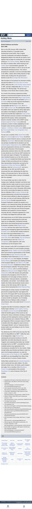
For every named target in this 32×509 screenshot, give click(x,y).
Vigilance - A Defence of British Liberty (12, 128)
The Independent (27, 449)
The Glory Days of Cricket (21, 82)
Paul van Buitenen (25, 237)
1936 (12, 459)
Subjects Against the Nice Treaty (11, 122)
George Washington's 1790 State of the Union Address (4, 459)
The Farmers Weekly (13, 61)
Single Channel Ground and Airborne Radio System (27, 453)
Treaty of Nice (26, 113)
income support (18, 308)
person (3, 41)
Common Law (11, 107)
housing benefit (17, 167)
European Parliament (21, 192)
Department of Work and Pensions (10, 165)
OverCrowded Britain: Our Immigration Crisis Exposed (14, 131)
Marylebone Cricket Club (27, 444)
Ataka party (10, 258)
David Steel (11, 141)
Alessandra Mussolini (7, 264)
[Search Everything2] (16, 35)
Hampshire (27, 361)
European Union (5, 231)
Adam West (19, 440)
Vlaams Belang (5, 260)
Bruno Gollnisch (8, 268)
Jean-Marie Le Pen (20, 262)
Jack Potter (24, 86)
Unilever (3, 65)
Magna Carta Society (24, 97)
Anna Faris (12, 440)
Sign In (28, 35)
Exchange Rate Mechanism (19, 77)
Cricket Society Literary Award (22, 84)
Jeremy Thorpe (19, 136)
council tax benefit (13, 311)
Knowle (20, 361)
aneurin (8, 41)
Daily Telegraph (5, 159)
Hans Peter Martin (6, 237)
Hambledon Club (6, 371)
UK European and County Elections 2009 (4, 444)
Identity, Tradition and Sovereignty (17, 250)
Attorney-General (6, 200)
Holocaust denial (12, 271)
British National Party (23, 287)
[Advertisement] (16, 16)
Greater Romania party (16, 254)
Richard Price (19, 336)
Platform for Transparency (4, 453)
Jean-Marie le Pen (20, 459)
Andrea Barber (4, 440)
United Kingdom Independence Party (11, 145)
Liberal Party (21, 134)
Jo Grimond (9, 136)
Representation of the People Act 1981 (12, 354)
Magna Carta (17, 105)
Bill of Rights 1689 (27, 440)
